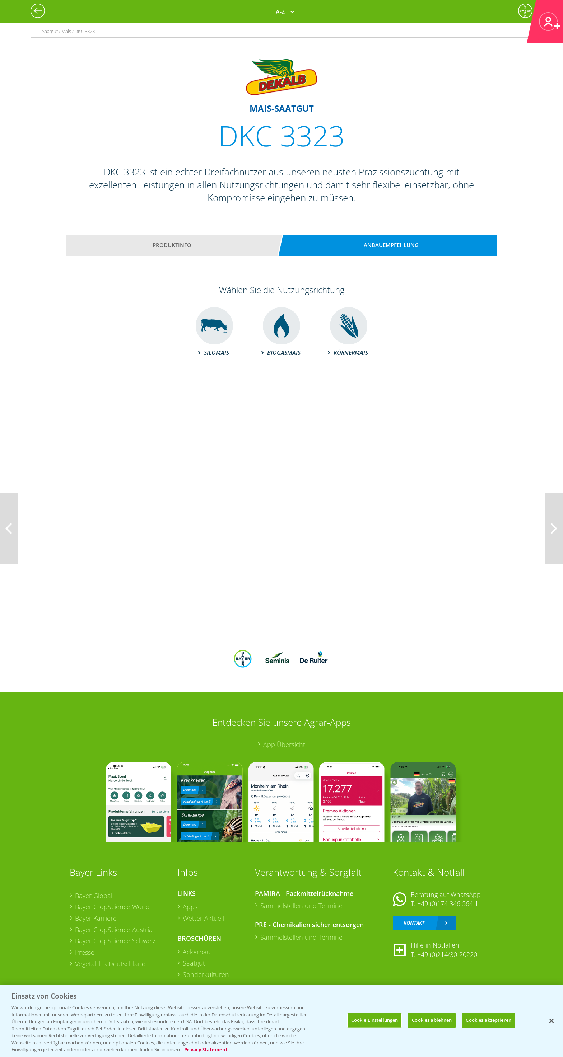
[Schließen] (551, 1021)
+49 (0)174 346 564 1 (447, 903)
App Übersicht (284, 744)
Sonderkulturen (206, 974)
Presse (84, 952)
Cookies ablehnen (432, 1020)
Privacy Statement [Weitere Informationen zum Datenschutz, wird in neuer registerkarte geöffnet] (206, 1049)
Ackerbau (197, 952)
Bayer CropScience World (112, 906)
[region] (281, 1021)
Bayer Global (93, 895)
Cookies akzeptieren (488, 1020)
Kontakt (414, 922)
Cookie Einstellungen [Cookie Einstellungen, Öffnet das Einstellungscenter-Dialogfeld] (374, 1020)
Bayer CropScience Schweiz (115, 940)
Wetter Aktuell (203, 918)
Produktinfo (172, 245)
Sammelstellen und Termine (301, 905)
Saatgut (194, 963)
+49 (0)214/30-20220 (447, 954)
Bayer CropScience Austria (114, 929)
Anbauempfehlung (391, 245)
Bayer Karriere (96, 918)
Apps (190, 906)
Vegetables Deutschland (110, 963)
